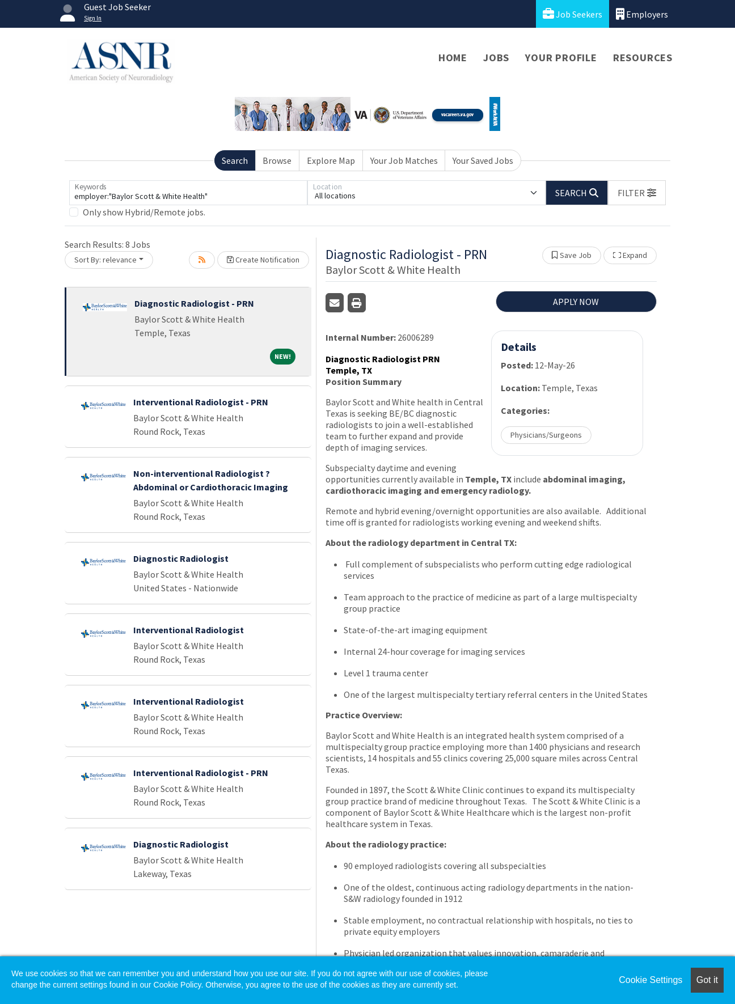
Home (452, 57)
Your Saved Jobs (483, 160)
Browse (277, 160)
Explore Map (331, 160)
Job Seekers (572, 14)
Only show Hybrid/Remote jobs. (144, 212)
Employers (642, 14)
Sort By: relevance (105, 260)
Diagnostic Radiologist (181, 558)
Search (235, 160)
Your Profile (561, 57)
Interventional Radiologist (188, 630)
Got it (707, 980)
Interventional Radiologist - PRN (200, 402)
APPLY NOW (576, 301)
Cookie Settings (650, 980)
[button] (637, 192)
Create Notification (263, 260)
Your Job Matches (404, 160)
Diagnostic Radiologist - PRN (194, 303)
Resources (643, 57)
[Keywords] (188, 192)
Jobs (496, 57)
